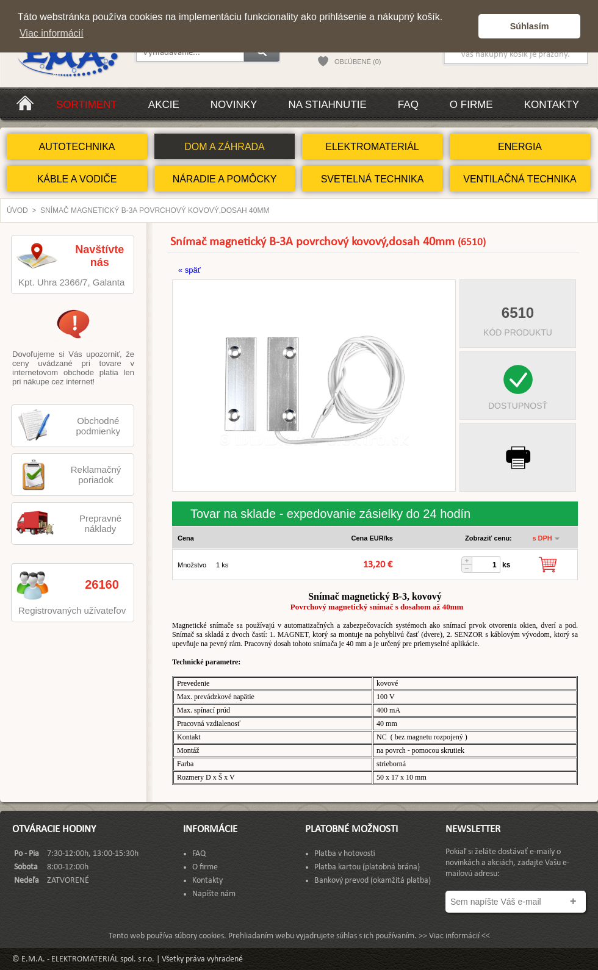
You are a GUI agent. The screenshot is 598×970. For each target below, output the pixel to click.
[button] (466, 26)
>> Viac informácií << (454, 936)
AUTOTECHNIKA (76, 147)
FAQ (408, 104)
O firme (471, 104)
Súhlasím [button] (529, 26)
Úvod (17, 210)
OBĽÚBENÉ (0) (357, 61)
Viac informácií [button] (52, 33)
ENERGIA (520, 147)
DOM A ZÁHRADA (224, 147)
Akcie (163, 104)
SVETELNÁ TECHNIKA (372, 179)
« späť (189, 270)
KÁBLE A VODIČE (77, 179)
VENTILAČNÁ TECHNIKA (520, 179)
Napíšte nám (214, 894)
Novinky (234, 104)
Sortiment (86, 104)
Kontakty (551, 104)
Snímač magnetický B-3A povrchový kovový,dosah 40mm (154, 210)
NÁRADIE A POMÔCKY (225, 179)
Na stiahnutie (327, 104)
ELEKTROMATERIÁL (372, 147)
